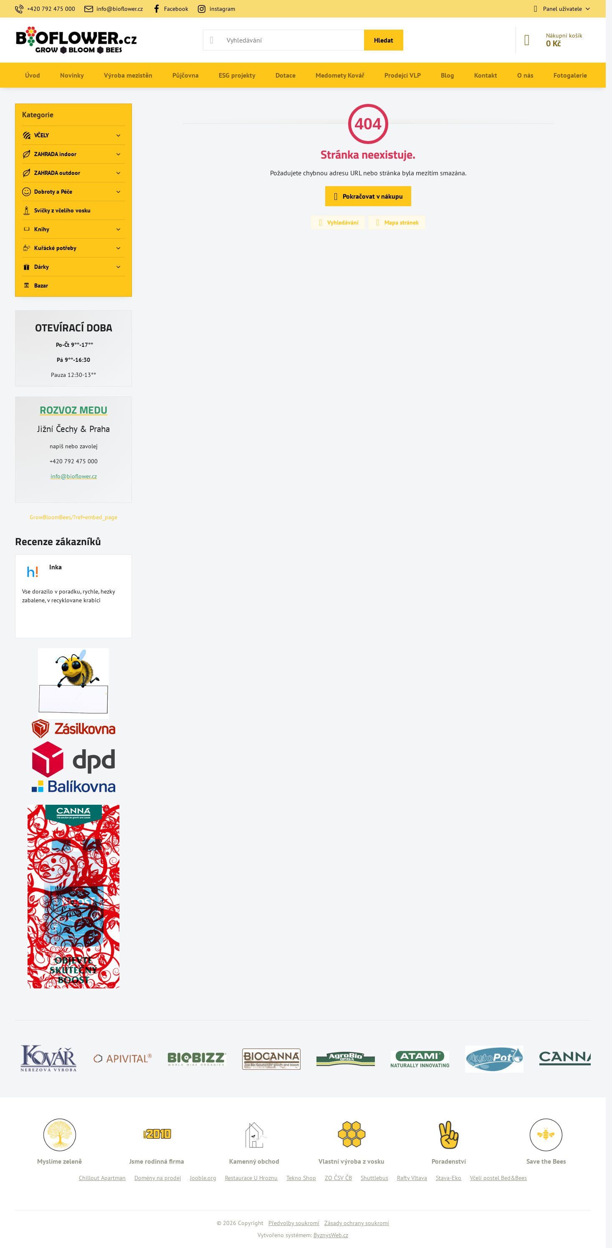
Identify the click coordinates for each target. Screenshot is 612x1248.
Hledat (383, 40)
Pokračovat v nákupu (367, 197)
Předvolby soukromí (293, 1223)
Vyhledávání (337, 222)
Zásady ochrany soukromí (356, 1223)
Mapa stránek (396, 222)
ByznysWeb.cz (331, 1235)
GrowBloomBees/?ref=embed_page (73, 517)
